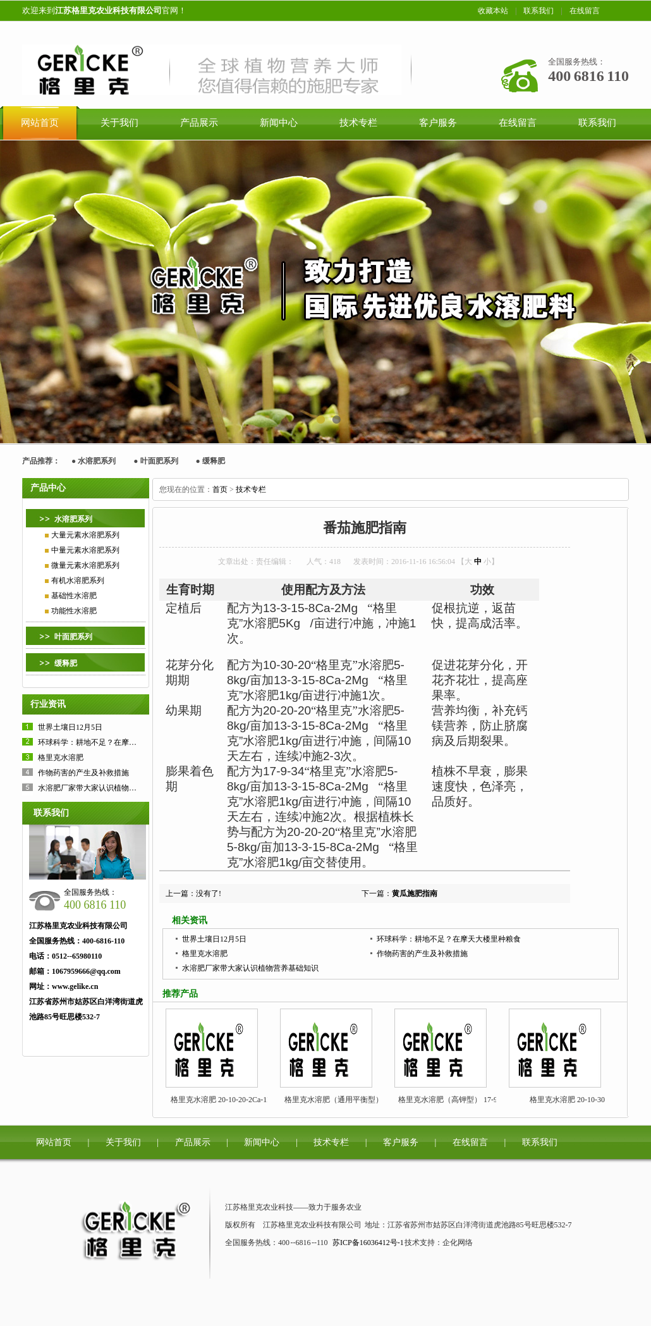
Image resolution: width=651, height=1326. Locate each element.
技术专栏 (251, 489)
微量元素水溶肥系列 (85, 565)
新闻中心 (261, 1142)
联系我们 (538, 10)
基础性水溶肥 (74, 595)
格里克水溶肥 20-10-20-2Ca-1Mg (224, 1099)
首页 (220, 489)
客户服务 (400, 1142)
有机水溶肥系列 (77, 580)
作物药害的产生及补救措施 (83, 772)
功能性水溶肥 (74, 610)
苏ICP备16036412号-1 (368, 1242)
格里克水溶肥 (60, 757)
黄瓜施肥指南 (414, 893)
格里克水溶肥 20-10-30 (567, 1099)
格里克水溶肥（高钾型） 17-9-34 (453, 1099)
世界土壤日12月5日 (70, 727)
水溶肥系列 (97, 461)
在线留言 (584, 10)
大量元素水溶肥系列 (85, 535)
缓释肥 (213, 461)
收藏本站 (493, 10)
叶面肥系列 (159, 461)
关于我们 (123, 1142)
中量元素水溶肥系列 (85, 550)
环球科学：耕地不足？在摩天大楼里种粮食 (110, 742)
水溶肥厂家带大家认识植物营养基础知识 (106, 787)
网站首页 (53, 1142)
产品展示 (192, 1142)
